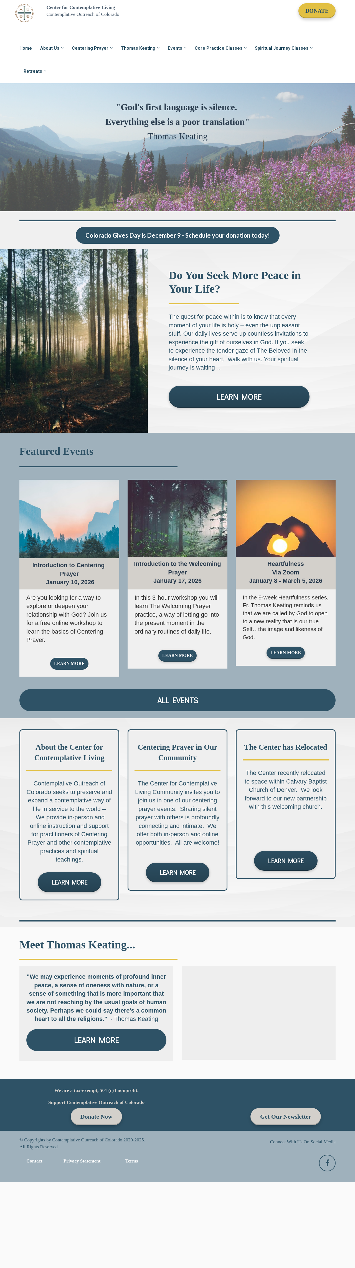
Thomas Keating (138, 48)
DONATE (317, 11)
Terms (131, 1161)
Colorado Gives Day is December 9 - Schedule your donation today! (177, 235)
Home (25, 48)
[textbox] (69, 622)
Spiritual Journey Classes (281, 48)
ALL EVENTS (177, 700)
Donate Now (96, 1116)
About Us (49, 48)
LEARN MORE (239, 397)
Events (175, 48)
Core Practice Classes (218, 48)
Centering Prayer (90, 48)
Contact (34, 1161)
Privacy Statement (82, 1161)
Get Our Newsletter (285, 1116)
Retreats (33, 71)
